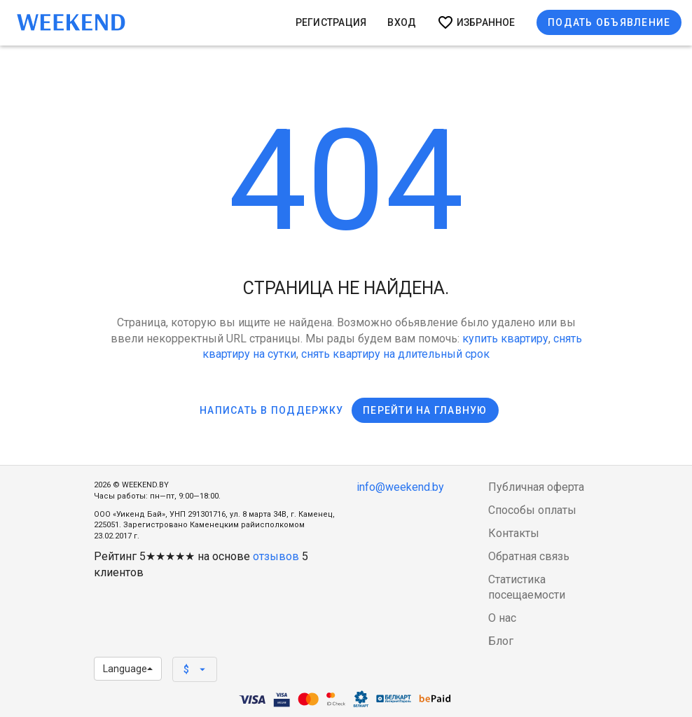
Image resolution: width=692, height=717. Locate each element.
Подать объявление (609, 22)
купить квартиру (505, 338)
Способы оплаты (532, 510)
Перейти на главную (425, 410)
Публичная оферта (536, 487)
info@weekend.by (400, 487)
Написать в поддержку (271, 410)
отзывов (276, 556)
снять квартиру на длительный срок (395, 354)
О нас (502, 618)
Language (128, 668)
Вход (401, 22)
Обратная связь (528, 556)
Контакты (513, 533)
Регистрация (331, 22)
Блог (500, 641)
